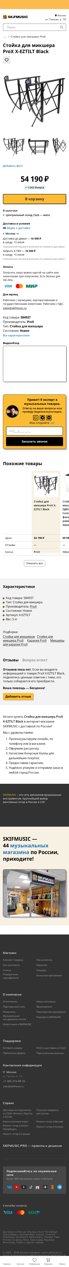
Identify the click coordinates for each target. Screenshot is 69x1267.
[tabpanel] (34, 617)
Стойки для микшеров (19, 637)
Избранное (34, 1264)
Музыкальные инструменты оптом (14, 1017)
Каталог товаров (13, 959)
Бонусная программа (49, 975)
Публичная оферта (14, 1053)
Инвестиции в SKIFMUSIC (17, 1024)
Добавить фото (13, 166)
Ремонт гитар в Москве (49, 1121)
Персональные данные (50, 1053)
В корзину (34, 198)
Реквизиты (9, 1011)
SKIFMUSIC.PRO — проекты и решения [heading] (32, 1146)
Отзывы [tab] (11, 659)
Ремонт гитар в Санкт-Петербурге (16, 1127)
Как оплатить (44, 959)
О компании (10, 1001)
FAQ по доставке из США (51, 1047)
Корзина (48, 1264)
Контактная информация (22, 1065)
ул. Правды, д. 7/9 (55, 19)
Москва (60, 15)
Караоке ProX (37, 640)
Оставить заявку (12, 1047)
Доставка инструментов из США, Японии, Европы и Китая (18, 1113)
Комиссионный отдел (15, 1121)
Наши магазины (46, 1001)
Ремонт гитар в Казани (49, 1126)
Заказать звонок (35, 441)
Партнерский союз (14, 1006)
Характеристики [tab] (19, 586)
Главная (7, 1264)
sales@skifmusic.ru (15, 308)
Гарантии (41, 965)
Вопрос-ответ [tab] (35, 659)
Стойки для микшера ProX (28, 36)
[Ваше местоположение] (10, 1072)
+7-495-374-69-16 (14, 1081)
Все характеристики (16, 335)
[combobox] (34, 27)
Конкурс (41, 970)
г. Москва (11, 233)
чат (52, 423)
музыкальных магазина (25, 849)
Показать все (34, 563)
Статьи (7, 970)
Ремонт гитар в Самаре (16, 1133)
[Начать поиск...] (62, 27)
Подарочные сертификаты (11, 976)
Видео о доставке (16, 228)
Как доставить (11, 965)
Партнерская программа (51, 1011)
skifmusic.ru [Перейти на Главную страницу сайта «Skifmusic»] (55, 1252)
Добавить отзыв (18, 696)
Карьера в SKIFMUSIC (48, 1016)
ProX (30, 322)
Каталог (20, 1264)
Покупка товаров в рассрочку (47, 1112)
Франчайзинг (44, 1006)
